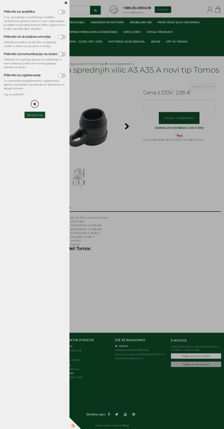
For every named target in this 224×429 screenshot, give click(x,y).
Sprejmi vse (35, 115)
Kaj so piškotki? (14, 94)
